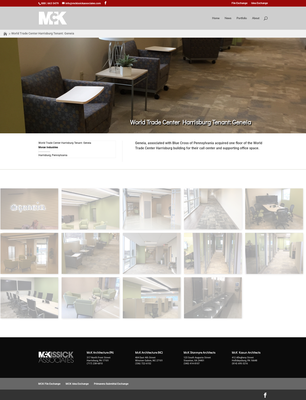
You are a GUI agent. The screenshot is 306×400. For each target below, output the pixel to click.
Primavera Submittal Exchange (111, 383)
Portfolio (242, 18)
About (255, 18)
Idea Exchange (259, 3)
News (228, 18)
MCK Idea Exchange (77, 383)
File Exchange (239, 3)
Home (215, 18)
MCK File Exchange (49, 383)
